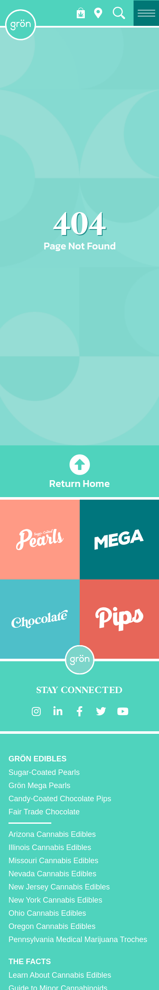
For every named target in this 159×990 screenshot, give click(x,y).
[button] (119, 13)
